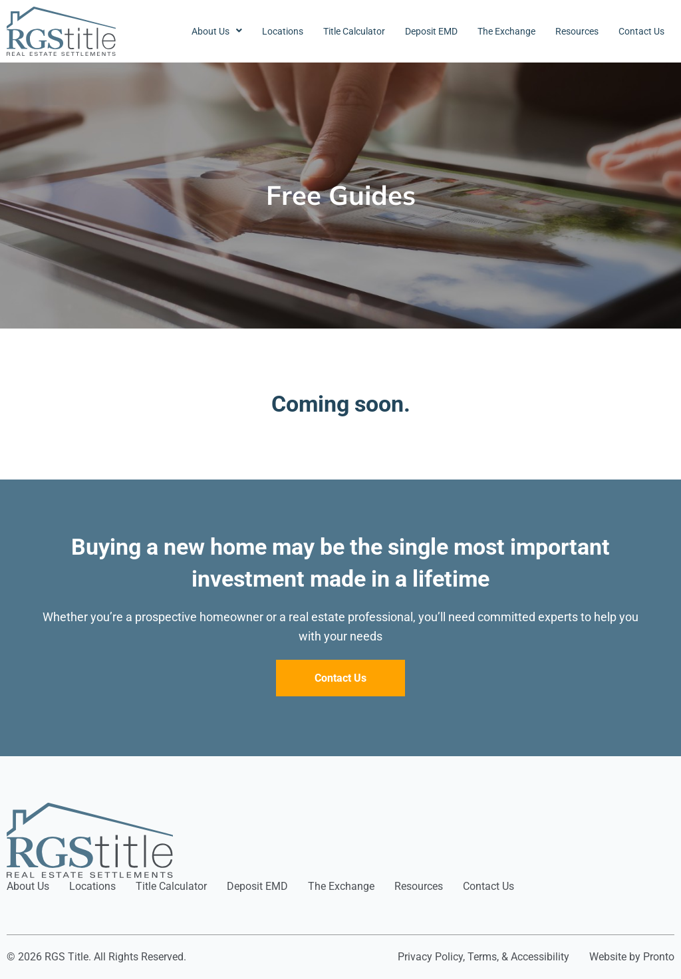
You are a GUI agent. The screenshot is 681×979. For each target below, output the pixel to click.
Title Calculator (354, 31)
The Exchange (506, 31)
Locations (282, 31)
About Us (217, 31)
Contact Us (641, 31)
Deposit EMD (431, 31)
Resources (577, 31)
